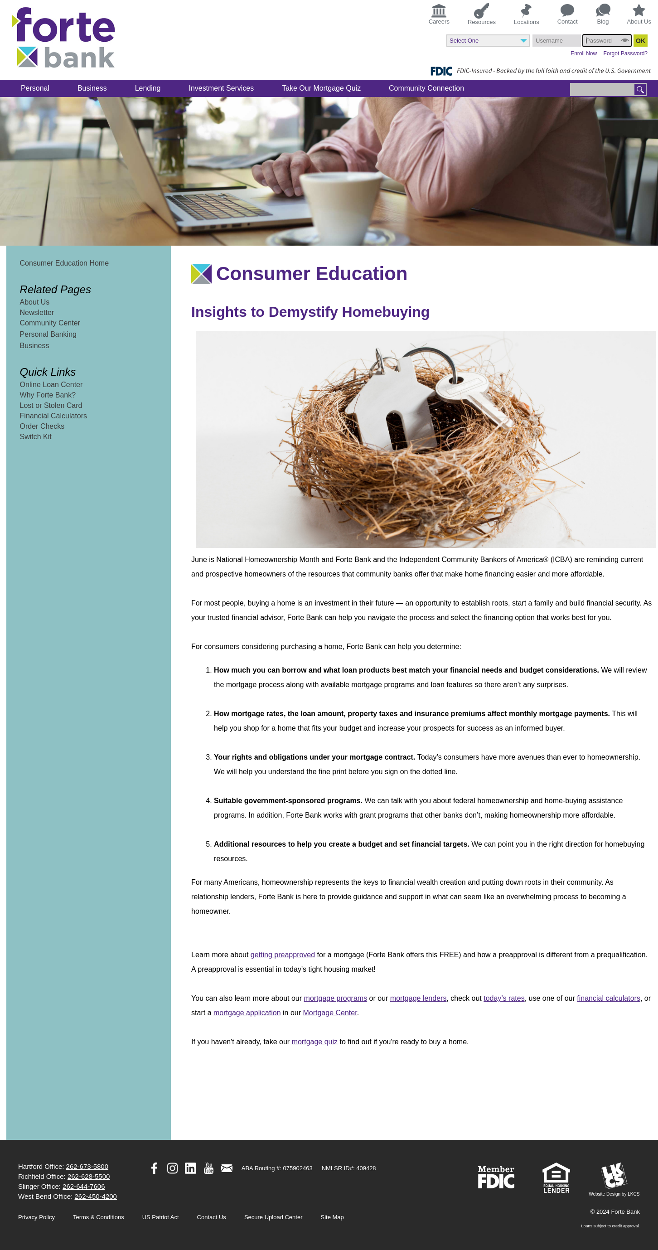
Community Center (50, 323)
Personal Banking (48, 334)
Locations (526, 14)
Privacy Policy (36, 1217)
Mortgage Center (330, 1013)
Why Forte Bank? (48, 395)
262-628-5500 (89, 1176)
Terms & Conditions (98, 1217)
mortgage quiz (315, 1042)
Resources (482, 13)
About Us (639, 14)
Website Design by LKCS (614, 1180)
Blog (603, 14)
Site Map (332, 1217)
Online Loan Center (51, 384)
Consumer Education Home (64, 263)
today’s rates (504, 998)
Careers (439, 13)
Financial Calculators (53, 416)
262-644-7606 (84, 1186)
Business (34, 345)
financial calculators (608, 998)
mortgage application (247, 1013)
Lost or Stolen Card (51, 405)
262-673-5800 (87, 1166)
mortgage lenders (418, 998)
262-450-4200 (96, 1196)
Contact (567, 14)
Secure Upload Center (273, 1217)
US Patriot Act (160, 1217)
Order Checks (42, 426)
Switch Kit (36, 437)
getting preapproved (283, 955)
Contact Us (211, 1217)
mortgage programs (336, 998)
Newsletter (37, 312)
